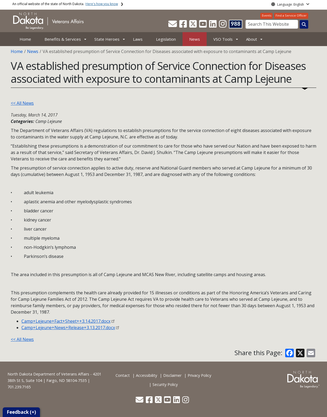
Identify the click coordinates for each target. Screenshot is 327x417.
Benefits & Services (62, 39)
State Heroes (107, 39)
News (194, 39)
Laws (138, 39)
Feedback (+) (21, 412)
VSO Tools (223, 39)
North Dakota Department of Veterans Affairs (48, 374)
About (251, 39)
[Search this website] (304, 24)
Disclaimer (172, 375)
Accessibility (146, 375)
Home (25, 39)
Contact (123, 375)
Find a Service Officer (291, 15)
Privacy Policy (199, 375)
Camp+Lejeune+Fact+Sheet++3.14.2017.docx (65, 321)
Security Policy (165, 384)
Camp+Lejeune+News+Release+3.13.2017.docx (68, 327)
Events (266, 15)
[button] (173, 25)
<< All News (22, 103)
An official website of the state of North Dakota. (65, 4)
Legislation (166, 39)
